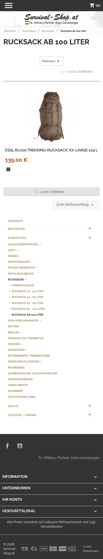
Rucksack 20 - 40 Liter (27, 291)
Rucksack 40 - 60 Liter (27, 297)
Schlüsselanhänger (23, 320)
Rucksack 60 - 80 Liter (27, 303)
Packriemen (16, 367)
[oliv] (8, 169)
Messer (13, 256)
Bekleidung (16, 229)
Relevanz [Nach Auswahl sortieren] (51, 61)
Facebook (7, 445)
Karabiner (15, 391)
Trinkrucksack (23, 285)
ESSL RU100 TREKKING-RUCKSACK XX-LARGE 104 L (51, 150)
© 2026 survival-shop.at (9, 548)
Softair (13, 326)
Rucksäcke (16, 279)
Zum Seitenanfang (75, 204)
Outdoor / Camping (22, 415)
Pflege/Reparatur (21, 267)
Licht (12, 250)
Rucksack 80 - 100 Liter (28, 309)
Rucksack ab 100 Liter (27, 314)
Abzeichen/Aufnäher (23, 361)
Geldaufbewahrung (23, 244)
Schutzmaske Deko (22, 397)
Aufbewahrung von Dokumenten (32, 373)
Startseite (15, 221)
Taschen (14, 344)
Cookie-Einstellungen (90, 549)
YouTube (19, 445)
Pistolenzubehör (21, 273)
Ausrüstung (17, 238)
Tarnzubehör (18, 385)
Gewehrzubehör (20, 379)
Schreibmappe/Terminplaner (29, 355)
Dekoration (16, 350)
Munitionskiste (19, 261)
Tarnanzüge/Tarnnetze (25, 338)
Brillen (13, 332)
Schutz (13, 406)
